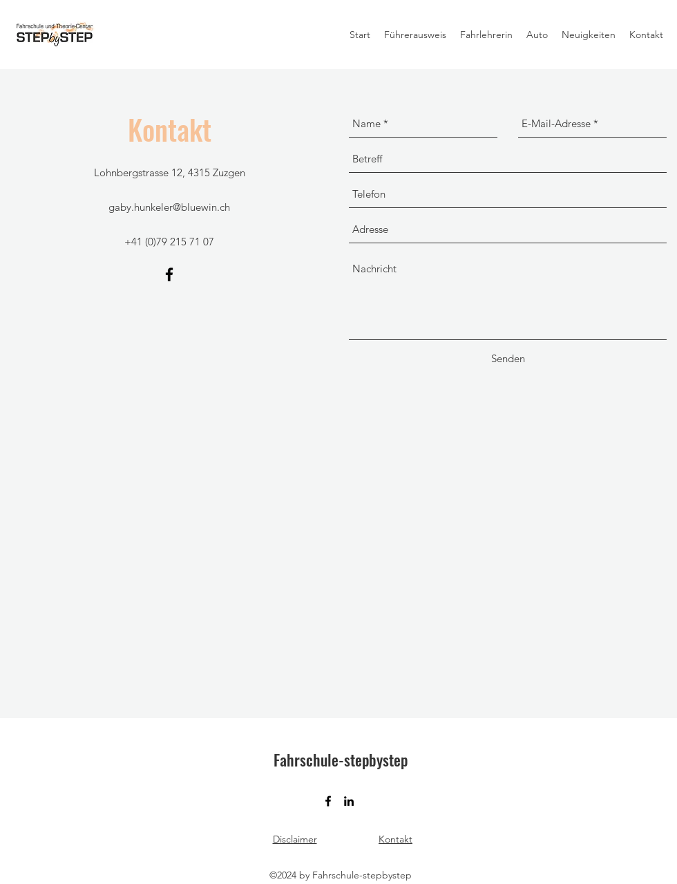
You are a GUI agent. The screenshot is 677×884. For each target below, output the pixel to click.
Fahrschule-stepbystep (341, 760)
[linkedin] (349, 801)
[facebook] (169, 274)
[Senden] (508, 358)
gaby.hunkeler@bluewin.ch (169, 207)
